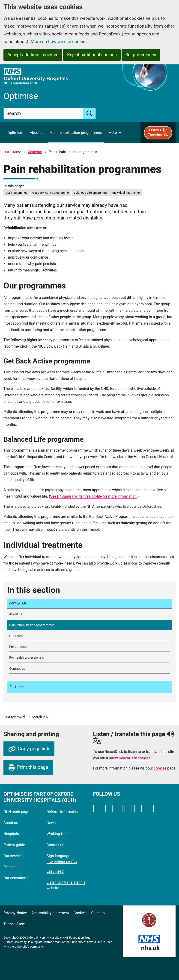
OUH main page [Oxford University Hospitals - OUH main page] (16, 812)
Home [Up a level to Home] (19, 687)
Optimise (35, 152)
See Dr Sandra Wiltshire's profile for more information (93, 496)
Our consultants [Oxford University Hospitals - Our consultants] (16, 878)
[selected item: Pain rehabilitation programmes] (76, 133)
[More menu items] (115, 133)
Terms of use (14, 924)
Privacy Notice (15, 913)
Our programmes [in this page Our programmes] (16, 192)
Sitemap (98, 913)
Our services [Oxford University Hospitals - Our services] (13, 856)
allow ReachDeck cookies (129, 758)
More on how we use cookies (59, 41)
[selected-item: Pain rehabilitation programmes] (89, 625)
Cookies (80, 913)
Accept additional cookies (32, 54)
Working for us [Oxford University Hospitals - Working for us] (58, 834)
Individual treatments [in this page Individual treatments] (126, 192)
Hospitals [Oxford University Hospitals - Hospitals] (11, 834)
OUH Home (12, 152)
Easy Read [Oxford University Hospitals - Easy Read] (55, 871)
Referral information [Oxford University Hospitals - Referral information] (63, 812)
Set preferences (140, 54)
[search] (89, 113)
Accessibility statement (50, 913)
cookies (160, 768)
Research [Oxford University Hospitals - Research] (10, 867)
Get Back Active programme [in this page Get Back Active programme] (50, 192)
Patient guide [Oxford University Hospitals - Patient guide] (14, 845)
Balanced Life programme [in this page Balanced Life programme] (90, 192)
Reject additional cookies (92, 54)
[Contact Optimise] (89, 668)
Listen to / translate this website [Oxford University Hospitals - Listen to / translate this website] (66, 885)
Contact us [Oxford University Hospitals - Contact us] (55, 845)
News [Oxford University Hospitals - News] (51, 823)
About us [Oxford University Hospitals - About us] (10, 823)
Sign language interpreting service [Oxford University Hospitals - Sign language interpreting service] (62, 859)
